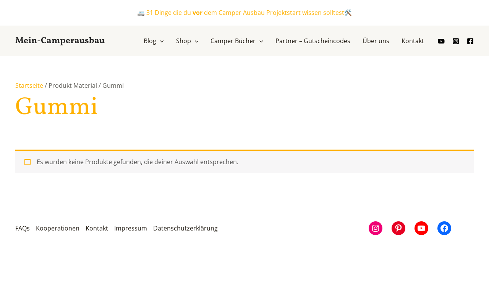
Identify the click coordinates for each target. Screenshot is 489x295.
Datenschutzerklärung (185, 228)
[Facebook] (470, 41)
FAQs (22, 228)
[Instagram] (455, 41)
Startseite (29, 85)
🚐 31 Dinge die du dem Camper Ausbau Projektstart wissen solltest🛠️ (244, 12)
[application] (160, 41)
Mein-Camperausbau (60, 41)
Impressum (130, 228)
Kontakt (97, 228)
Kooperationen (57, 228)
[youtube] (441, 41)
